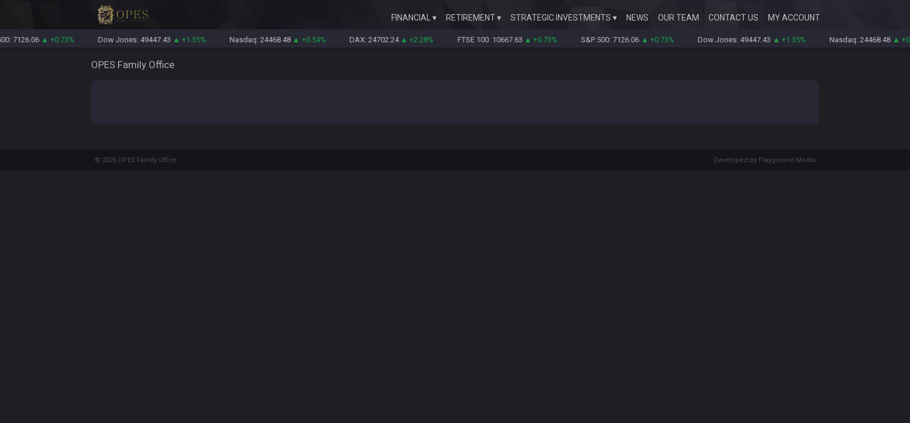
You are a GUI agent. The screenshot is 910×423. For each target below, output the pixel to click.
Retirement (470, 17)
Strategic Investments (561, 17)
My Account (794, 17)
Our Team (678, 17)
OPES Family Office (147, 160)
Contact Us (733, 17)
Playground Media (786, 160)
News (637, 17)
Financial (411, 17)
